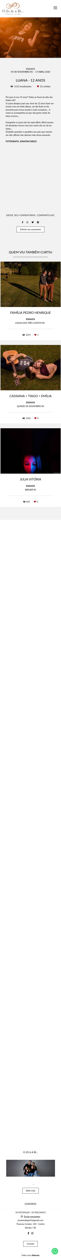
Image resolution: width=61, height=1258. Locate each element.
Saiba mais (30, 1205)
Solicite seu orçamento (30, 853)
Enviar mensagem (32, 1231)
